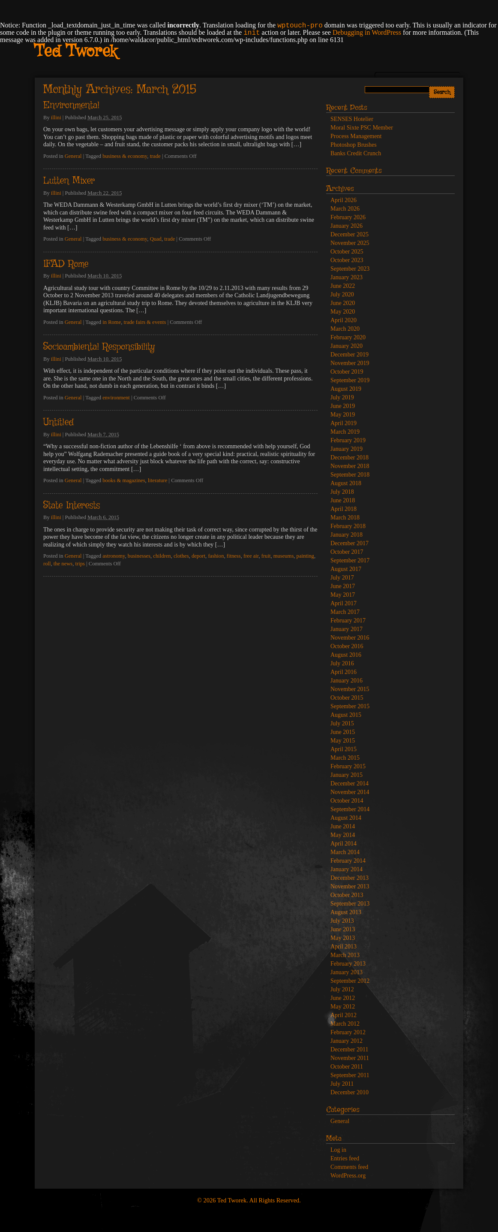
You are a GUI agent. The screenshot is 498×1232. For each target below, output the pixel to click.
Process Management (355, 136)
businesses (139, 556)
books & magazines (123, 480)
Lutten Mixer (69, 181)
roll (47, 564)
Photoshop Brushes (353, 145)
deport (198, 556)
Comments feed (349, 1167)
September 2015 (349, 706)
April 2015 (343, 749)
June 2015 (342, 732)
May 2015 (342, 740)
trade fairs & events (145, 322)
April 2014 (343, 843)
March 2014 (345, 852)
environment (116, 398)
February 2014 (348, 861)
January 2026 (346, 226)
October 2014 (346, 800)
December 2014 (349, 783)
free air (251, 556)
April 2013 (343, 946)
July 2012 (342, 989)
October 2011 (346, 1066)
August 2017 (345, 569)
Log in (338, 1150)
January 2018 (346, 534)
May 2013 (342, 938)
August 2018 (345, 483)
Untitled (58, 422)
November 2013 (349, 886)
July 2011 (342, 1084)
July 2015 (342, 723)
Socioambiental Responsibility (99, 347)
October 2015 (346, 698)
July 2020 (342, 294)
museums (283, 556)
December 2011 (349, 1049)
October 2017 (346, 552)
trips (80, 564)
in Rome (111, 322)
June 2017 (342, 586)
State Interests (71, 505)
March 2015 (345, 758)
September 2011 (349, 1075)
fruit (266, 556)
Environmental (71, 105)
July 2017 (342, 577)
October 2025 (346, 251)
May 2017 (342, 595)
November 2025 (349, 243)
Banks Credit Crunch (355, 153)
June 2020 (342, 303)
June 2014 (342, 826)
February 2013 (348, 963)
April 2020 (343, 320)
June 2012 (342, 998)
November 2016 (349, 637)
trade (155, 156)
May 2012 (342, 1006)
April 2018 (343, 509)
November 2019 (349, 363)
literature (157, 480)
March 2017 (345, 612)
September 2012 (349, 981)
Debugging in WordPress (367, 32)
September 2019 (349, 380)
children (162, 556)
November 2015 (349, 689)
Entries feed (344, 1158)
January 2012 (346, 1041)
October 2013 (346, 895)
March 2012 (345, 1024)
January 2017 (346, 629)
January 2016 (346, 680)
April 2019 (343, 423)
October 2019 (346, 371)
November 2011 (349, 1058)
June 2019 (342, 406)
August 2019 (345, 389)
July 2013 (342, 921)
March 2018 (345, 517)
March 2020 (345, 329)
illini (56, 118)
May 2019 (342, 414)
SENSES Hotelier (351, 119)
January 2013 (346, 972)
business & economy (124, 156)
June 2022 (342, 286)
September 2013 (349, 903)
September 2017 (349, 560)
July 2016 (342, 663)
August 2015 (345, 715)
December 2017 (349, 543)
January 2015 (346, 775)
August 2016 (345, 655)
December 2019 (349, 354)
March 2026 (345, 208)
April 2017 (343, 603)
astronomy (113, 556)
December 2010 (349, 1092)
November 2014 (349, 792)
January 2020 (346, 346)
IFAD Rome (65, 264)
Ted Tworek (76, 51)
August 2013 (345, 912)
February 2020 (348, 337)
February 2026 (348, 217)
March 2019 (345, 432)
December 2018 (349, 457)
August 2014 (345, 818)
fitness (234, 556)
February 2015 (348, 766)
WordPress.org (348, 1175)
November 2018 (349, 466)
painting (305, 556)
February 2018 (348, 526)
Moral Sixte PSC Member (361, 127)
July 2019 (342, 397)
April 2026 (343, 200)
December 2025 (349, 234)
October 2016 (346, 646)
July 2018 (342, 492)
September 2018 (349, 474)
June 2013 (342, 929)
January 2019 (346, 449)
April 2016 (343, 672)
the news (63, 564)
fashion (216, 556)
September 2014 (349, 809)
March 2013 (345, 955)
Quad (156, 239)
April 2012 (343, 1015)
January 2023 (346, 277)
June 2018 (342, 500)
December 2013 (349, 878)
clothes (181, 556)
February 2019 (348, 440)
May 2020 (342, 311)
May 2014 (342, 835)
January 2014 (346, 869)
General (73, 156)
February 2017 (348, 620)
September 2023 (349, 269)
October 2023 (346, 260)
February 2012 (348, 1032)
